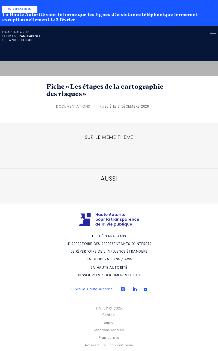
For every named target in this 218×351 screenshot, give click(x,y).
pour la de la (21, 36)
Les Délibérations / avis (109, 259)
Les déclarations (109, 236)
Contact (109, 315)
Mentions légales (109, 330)
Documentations (73, 107)
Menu (213, 36)
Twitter (123, 289)
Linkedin (135, 289)
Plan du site (109, 338)
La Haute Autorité (109, 268)
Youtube (145, 289)
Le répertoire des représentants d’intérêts (109, 244)
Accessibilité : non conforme (109, 345)
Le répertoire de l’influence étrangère (109, 252)
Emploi (109, 322)
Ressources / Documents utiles (109, 275)
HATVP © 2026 (109, 308)
